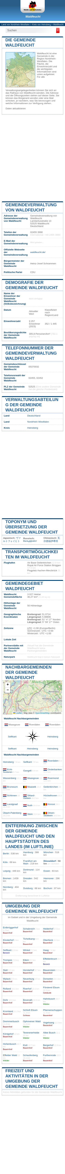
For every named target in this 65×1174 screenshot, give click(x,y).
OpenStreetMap (42, 713)
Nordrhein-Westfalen (38, 421)
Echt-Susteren (8, 770)
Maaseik (31, 787)
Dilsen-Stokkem (49, 814)
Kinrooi (51, 804)
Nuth (29, 805)
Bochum (48, 888)
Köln (5, 862)
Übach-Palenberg (12, 813)
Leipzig (6, 871)
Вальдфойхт (30, 541)
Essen (47, 871)
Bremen (7, 878)
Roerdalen (53, 760)
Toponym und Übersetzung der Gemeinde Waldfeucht (31, 526)
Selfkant (12, 736)
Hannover (49, 878)
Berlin (6, 853)
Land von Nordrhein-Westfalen (16, 24)
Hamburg (28, 852)
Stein (30, 814)
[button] (7, 685)
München (48, 852)
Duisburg (28, 888)
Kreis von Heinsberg (41, 24)
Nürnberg (8, 887)
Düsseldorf (50, 861)
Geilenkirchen (51, 787)
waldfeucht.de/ (37, 252)
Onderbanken (55, 769)
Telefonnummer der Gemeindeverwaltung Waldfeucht (31, 353)
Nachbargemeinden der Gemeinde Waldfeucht (28, 672)
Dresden (27, 878)
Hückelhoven (50, 795)
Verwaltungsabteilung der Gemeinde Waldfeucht (31, 404)
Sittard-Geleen (29, 796)
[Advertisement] (32, 157)
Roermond (53, 778)
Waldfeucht (32, 16)
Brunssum (12, 787)
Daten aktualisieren (16, 108)
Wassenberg (9, 778)
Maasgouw (33, 778)
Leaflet (17, 713)
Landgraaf (12, 804)
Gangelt (27, 770)
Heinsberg (32, 428)
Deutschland (33, 415)
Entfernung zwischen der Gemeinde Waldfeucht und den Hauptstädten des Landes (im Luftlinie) (31, 836)
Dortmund (28, 869)
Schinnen (12, 795)
